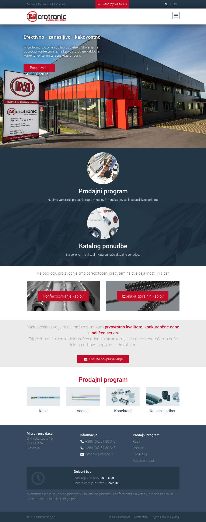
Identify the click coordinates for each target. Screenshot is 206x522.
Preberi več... (39, 67)
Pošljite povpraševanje (103, 359)
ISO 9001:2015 (36, 73)
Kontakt (60, 4)
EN (175, 4)
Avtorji (175, 517)
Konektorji (140, 454)
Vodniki (138, 447)
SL (166, 4)
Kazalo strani (45, 4)
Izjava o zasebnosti (119, 517)
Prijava (155, 517)
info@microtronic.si (99, 454)
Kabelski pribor (143, 460)
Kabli (136, 441)
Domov (31, 4)
